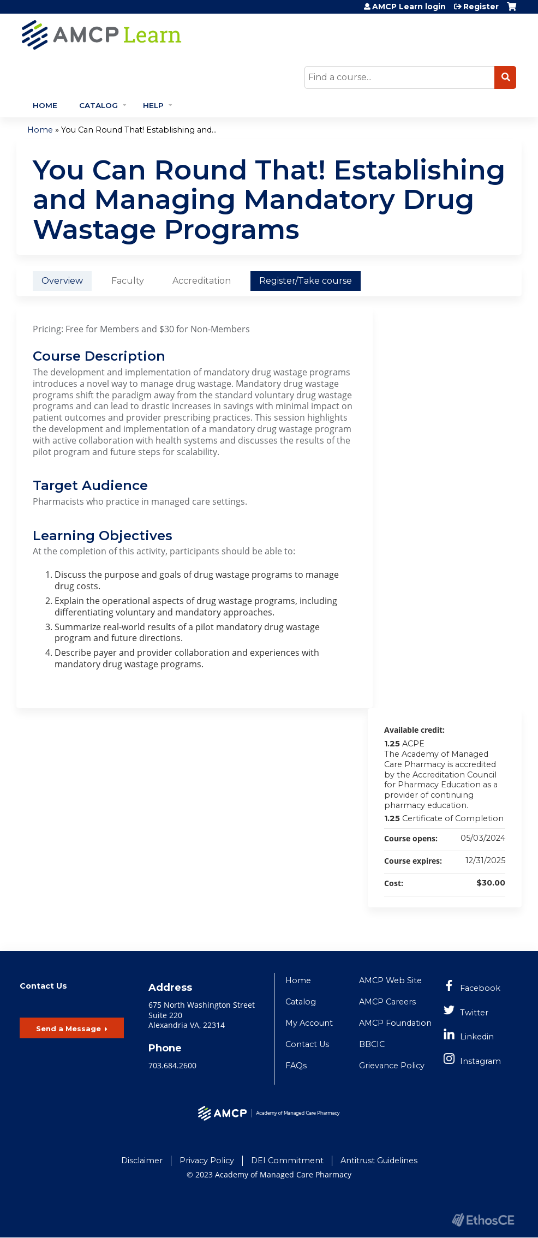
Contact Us (307, 1044)
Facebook (480, 988)
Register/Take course (305, 281)
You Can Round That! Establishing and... (139, 130)
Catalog (98, 105)
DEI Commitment (287, 1160)
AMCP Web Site (390, 980)
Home (45, 105)
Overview (62, 281)
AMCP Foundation (395, 1023)
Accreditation (201, 281)
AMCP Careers (387, 1002)
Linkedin (477, 1037)
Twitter (474, 1013)
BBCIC (372, 1044)
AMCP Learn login (409, 6)
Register (481, 6)
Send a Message (68, 1028)
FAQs (296, 1065)
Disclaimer (142, 1160)
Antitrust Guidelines (378, 1160)
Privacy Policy (207, 1160)
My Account (309, 1023)
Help (153, 105)
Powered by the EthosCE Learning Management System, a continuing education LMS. (483, 1220)
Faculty (127, 281)
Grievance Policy (392, 1065)
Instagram (480, 1061)
